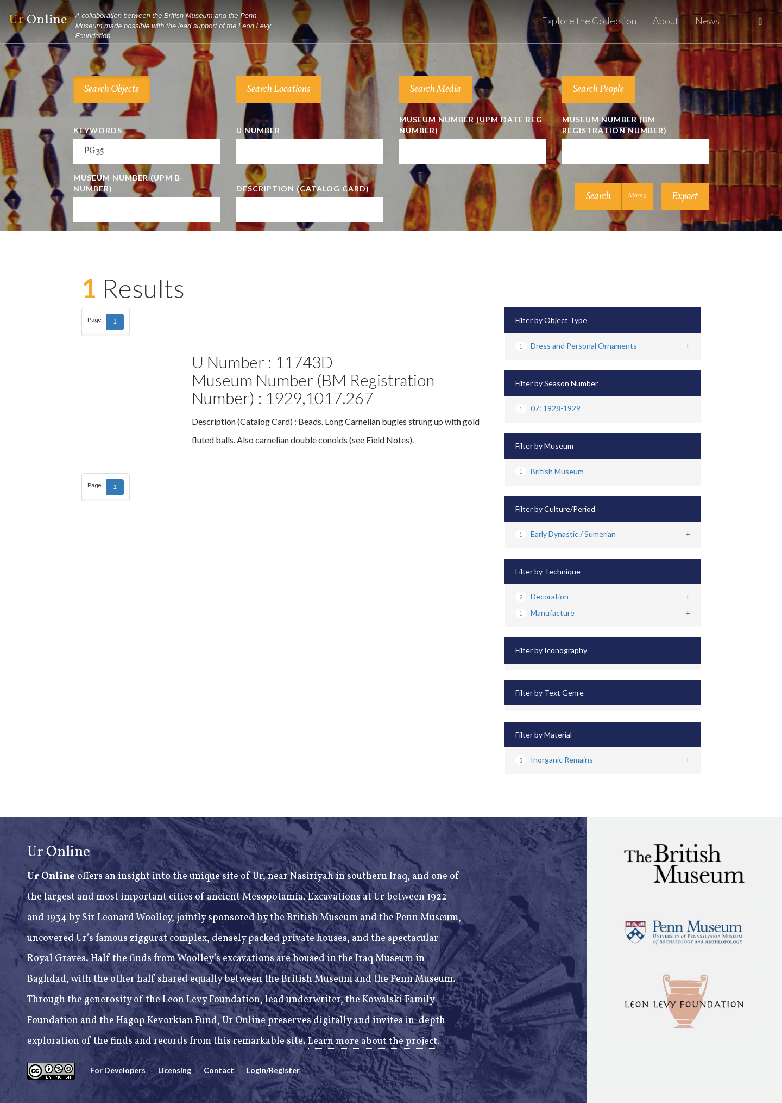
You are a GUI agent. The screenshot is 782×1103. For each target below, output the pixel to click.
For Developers (118, 1070)
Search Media (435, 89)
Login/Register (273, 1070)
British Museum (549, 471)
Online (144, 26)
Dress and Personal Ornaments (576, 345)
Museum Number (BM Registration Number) (614, 125)
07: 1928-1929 (548, 408)
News (707, 21)
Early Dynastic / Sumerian (565, 533)
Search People (598, 89)
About (666, 21)
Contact (219, 1070)
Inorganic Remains (554, 759)
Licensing (174, 1070)
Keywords (97, 130)
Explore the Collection (588, 21)
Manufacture (545, 612)
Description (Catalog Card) (302, 188)
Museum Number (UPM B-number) (128, 183)
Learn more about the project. (374, 1041)
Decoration (542, 596)
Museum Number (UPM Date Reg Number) (471, 125)
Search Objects (111, 89)
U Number (258, 130)
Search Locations (279, 89)
